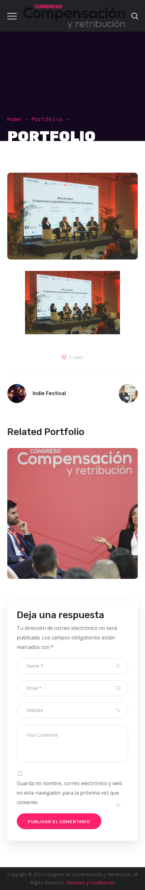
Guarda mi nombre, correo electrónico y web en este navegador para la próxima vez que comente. (69, 793)
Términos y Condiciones (90, 883)
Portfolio (47, 119)
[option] (70, 518)
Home (14, 119)
